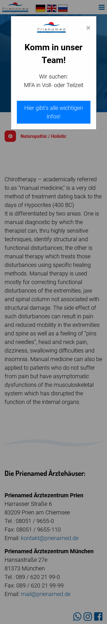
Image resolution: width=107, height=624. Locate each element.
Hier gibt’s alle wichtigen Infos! (53, 112)
